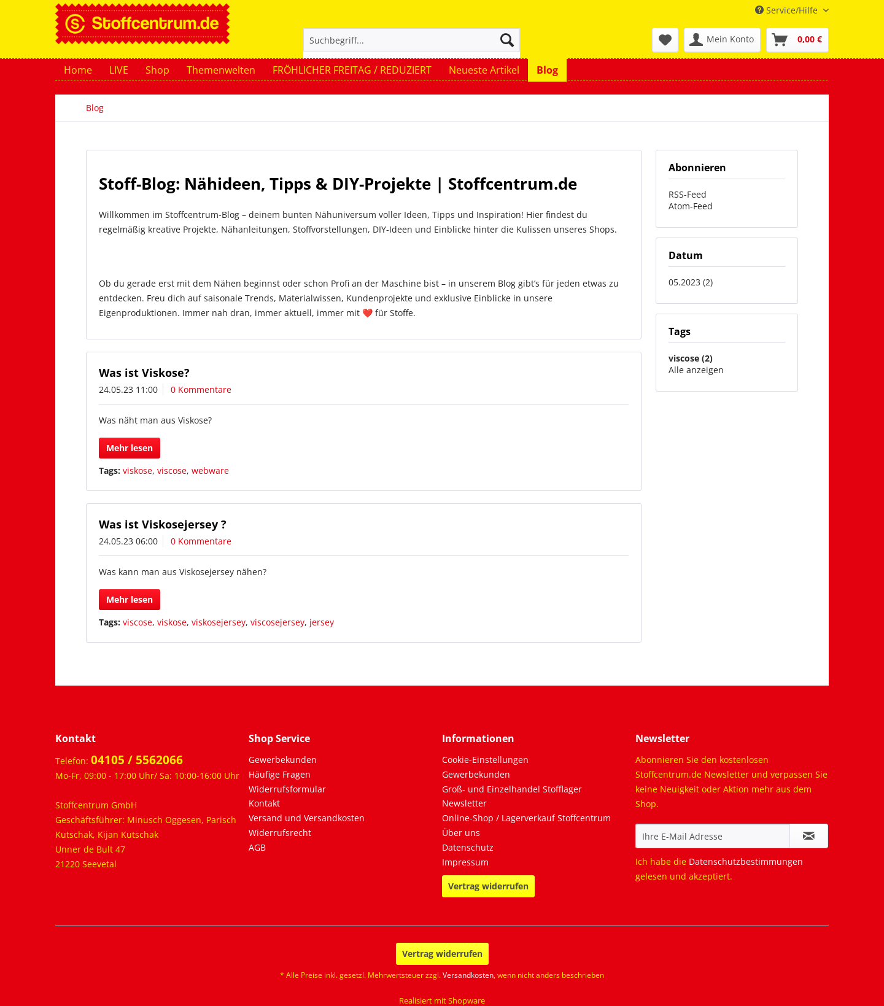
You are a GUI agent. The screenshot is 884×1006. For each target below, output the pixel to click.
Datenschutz (468, 847)
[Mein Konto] (722, 40)
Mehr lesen (129, 448)
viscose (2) (691, 358)
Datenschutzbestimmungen (746, 861)
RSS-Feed (688, 194)
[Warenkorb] (797, 40)
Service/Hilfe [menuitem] (787, 10)
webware (210, 470)
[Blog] (547, 70)
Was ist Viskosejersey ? (163, 524)
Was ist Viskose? (144, 372)
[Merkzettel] (665, 40)
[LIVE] (119, 70)
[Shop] (157, 70)
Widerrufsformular (287, 789)
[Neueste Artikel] (484, 70)
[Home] (78, 70)
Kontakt (264, 803)
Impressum (465, 862)
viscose (172, 470)
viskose (137, 470)
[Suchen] (507, 40)
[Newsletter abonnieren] (808, 836)
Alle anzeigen (696, 370)
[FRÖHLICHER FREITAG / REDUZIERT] (352, 70)
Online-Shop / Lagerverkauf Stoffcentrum (526, 818)
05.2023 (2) (691, 282)
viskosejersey (219, 622)
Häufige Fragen (280, 774)
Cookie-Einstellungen (485, 759)
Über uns (461, 832)
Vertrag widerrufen (488, 886)
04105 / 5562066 (137, 760)
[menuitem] (411, 46)
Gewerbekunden (283, 759)
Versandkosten (468, 975)
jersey (321, 622)
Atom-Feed (691, 206)
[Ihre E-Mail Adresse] (712, 836)
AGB (257, 847)
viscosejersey (277, 622)
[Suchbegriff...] (411, 40)
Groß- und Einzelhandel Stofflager (512, 789)
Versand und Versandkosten (307, 818)
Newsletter (464, 803)
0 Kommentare (201, 389)
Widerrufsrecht (280, 832)
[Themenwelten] (221, 70)
